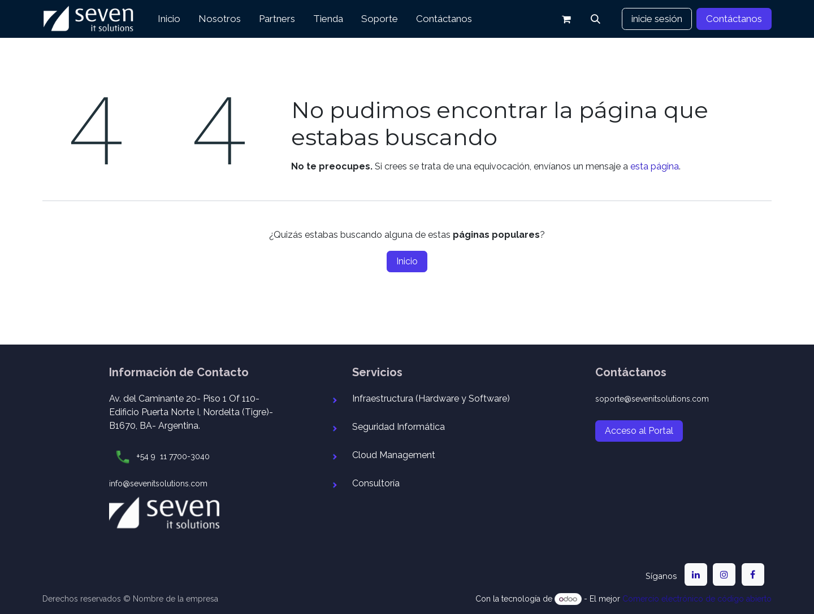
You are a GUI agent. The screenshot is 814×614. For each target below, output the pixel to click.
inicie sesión (656, 18)
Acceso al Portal (639, 430)
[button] (595, 19)
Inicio (407, 261)
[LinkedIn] (696, 574)
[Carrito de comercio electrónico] (566, 19)
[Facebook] (753, 574)
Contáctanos (734, 18)
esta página (654, 166)
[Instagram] (724, 574)
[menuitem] (169, 19)
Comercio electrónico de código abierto (697, 598)
